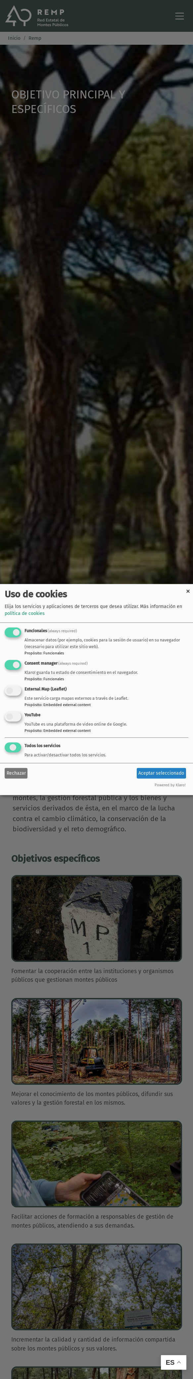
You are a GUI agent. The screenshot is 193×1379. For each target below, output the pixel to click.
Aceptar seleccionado (161, 773)
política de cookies (25, 613)
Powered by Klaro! (170, 785)
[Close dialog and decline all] (188, 588)
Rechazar (16, 773)
